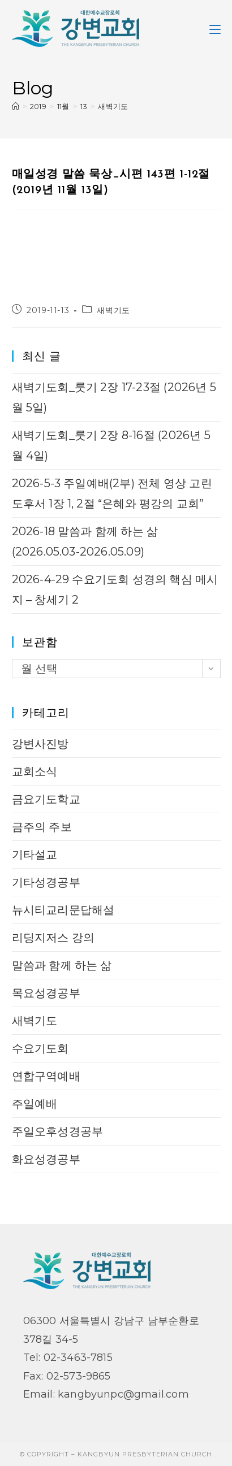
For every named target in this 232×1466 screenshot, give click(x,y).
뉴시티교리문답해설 (63, 910)
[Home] (15, 106)
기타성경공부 (46, 882)
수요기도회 (40, 1048)
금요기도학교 (46, 799)
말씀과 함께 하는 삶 (62, 965)
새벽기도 (113, 106)
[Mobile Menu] (215, 28)
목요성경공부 (46, 993)
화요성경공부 (46, 1159)
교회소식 (35, 771)
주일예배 (35, 1104)
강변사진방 (40, 744)
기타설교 (35, 854)
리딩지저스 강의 (53, 937)
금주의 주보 (42, 827)
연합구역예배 (46, 1076)
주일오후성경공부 (58, 1131)
